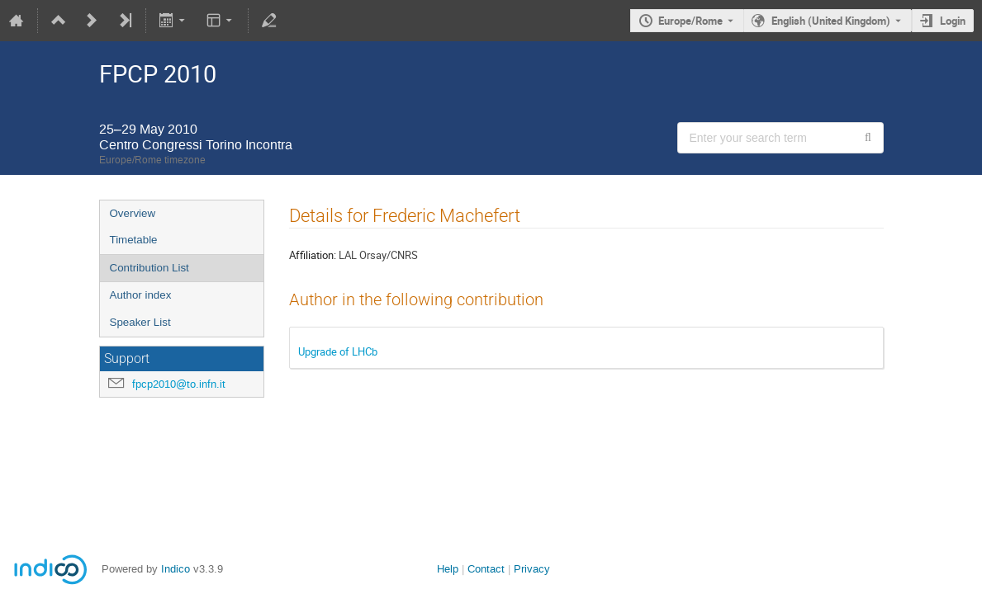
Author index (141, 295)
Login (952, 20)
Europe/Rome (690, 20)
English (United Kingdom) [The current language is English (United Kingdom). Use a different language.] (830, 20)
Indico (175, 569)
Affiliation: (312, 255)
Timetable (134, 239)
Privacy (532, 569)
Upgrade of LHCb (337, 351)
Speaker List (140, 322)
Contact (486, 569)
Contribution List (149, 268)
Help (447, 569)
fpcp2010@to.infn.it (178, 384)
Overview (133, 213)
